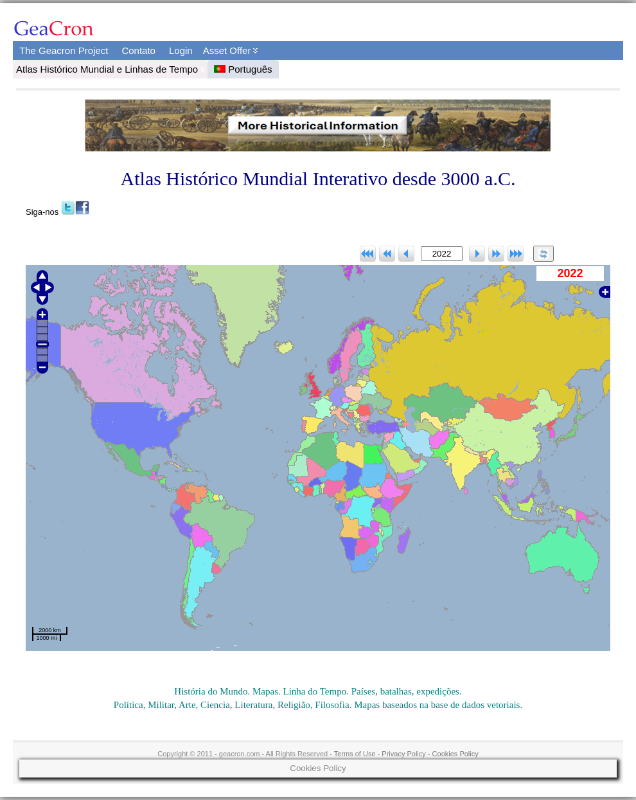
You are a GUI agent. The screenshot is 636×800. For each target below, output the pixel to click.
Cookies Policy (455, 754)
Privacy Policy (403, 754)
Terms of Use (355, 754)
